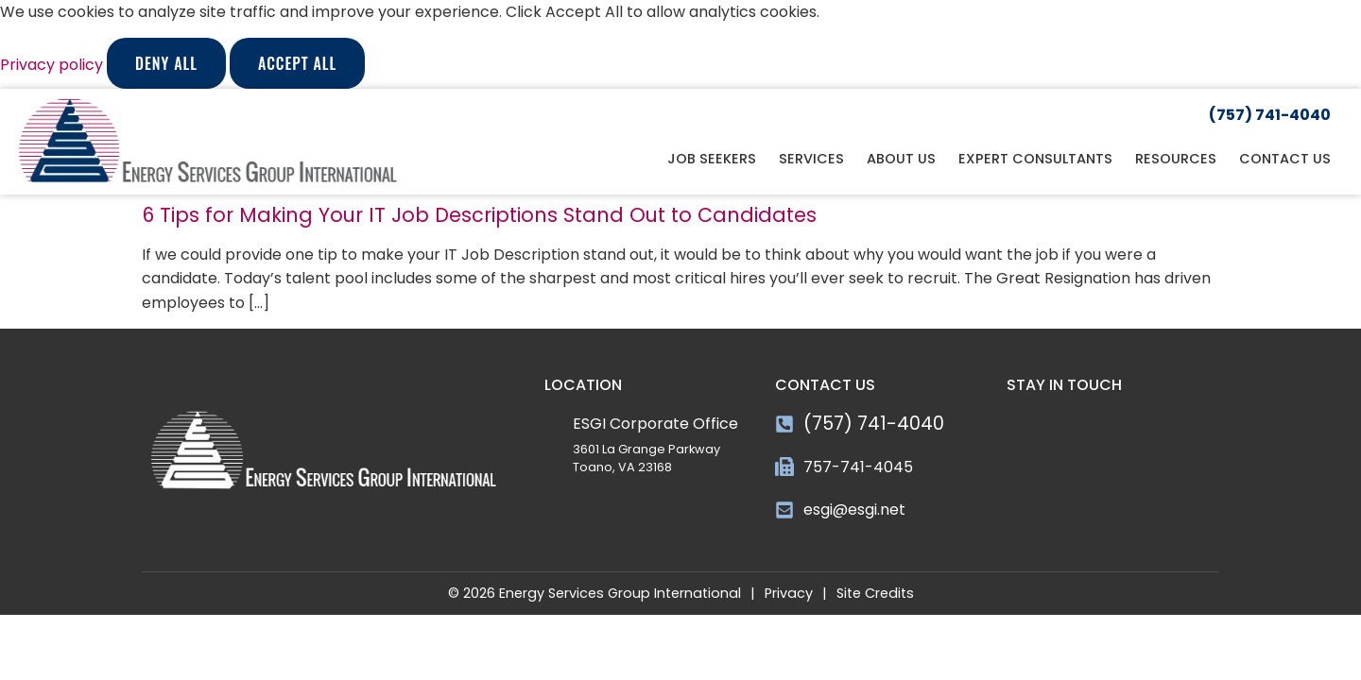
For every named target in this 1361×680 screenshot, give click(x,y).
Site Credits (875, 593)
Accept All (297, 63)
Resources (1175, 158)
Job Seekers (711, 158)
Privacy (789, 593)
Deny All (166, 63)
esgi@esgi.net (854, 509)
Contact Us (1285, 158)
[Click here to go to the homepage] (208, 141)
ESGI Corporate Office (655, 423)
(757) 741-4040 (873, 423)
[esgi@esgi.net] (784, 510)
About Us (901, 158)
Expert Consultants (1035, 158)
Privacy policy (53, 65)
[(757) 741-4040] (784, 424)
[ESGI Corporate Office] (553, 421)
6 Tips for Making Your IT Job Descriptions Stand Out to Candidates (479, 215)
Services (811, 158)
